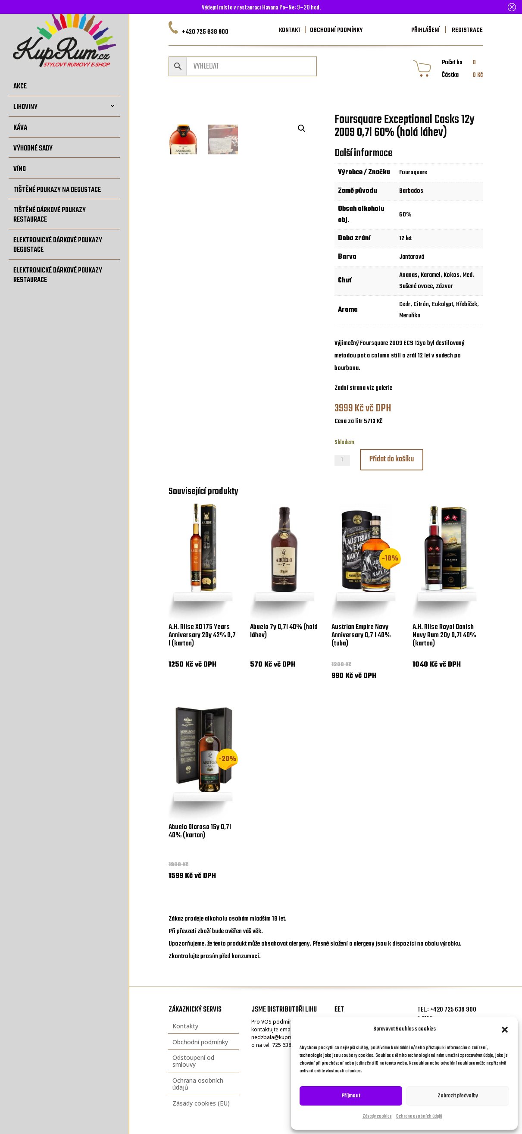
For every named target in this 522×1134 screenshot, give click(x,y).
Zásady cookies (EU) (201, 1103)
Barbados (411, 191)
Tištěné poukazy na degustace (57, 190)
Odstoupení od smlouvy (193, 1060)
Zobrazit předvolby (458, 1095)
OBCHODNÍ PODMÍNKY (336, 30)
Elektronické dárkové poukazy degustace (57, 245)
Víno (19, 169)
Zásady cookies (377, 1116)
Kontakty (185, 1026)
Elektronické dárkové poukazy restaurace (57, 275)
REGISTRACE (466, 30)
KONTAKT (289, 30)
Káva (20, 128)
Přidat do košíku (391, 459)
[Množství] (342, 460)
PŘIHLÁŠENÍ (425, 30)
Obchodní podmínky (200, 1042)
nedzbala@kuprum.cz (277, 1037)
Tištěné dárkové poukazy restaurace (49, 215)
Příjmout (351, 1095)
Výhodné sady (33, 148)
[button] (504, 1029)
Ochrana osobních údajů (419, 1116)
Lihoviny (25, 107)
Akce (20, 86)
